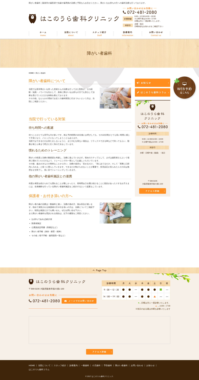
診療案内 (73, 365)
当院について (44, 365)
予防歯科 (108, 365)
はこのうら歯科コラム (39, 369)
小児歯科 (96, 365)
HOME (31, 73)
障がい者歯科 (121, 365)
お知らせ (150, 365)
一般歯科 (85, 365)
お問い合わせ (137, 365)
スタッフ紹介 (60, 365)
